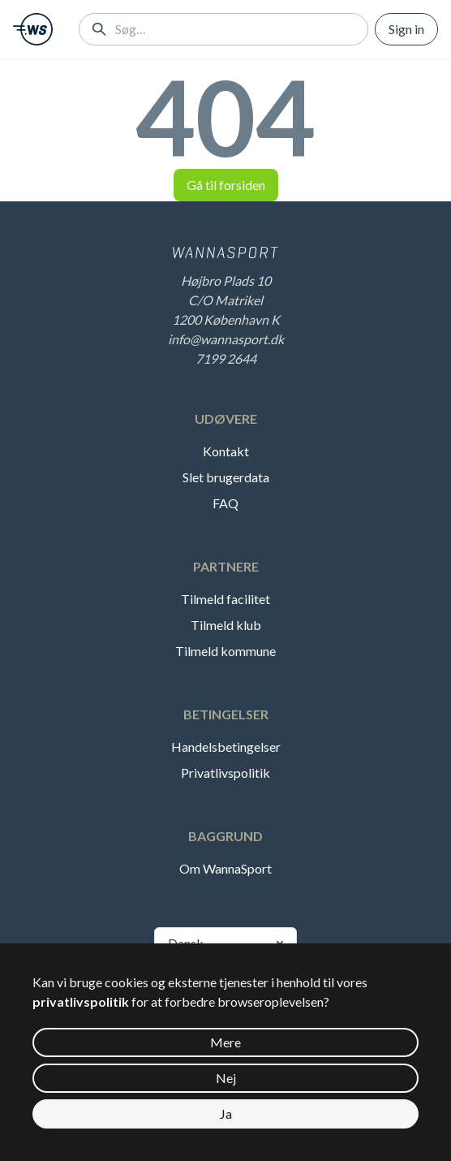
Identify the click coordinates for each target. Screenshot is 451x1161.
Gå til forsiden (226, 184)
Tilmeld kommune (225, 650)
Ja (226, 1113)
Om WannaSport (225, 868)
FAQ (225, 503)
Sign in (406, 29)
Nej (226, 1077)
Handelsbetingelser (226, 746)
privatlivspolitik (80, 1001)
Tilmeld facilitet (225, 598)
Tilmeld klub (226, 624)
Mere (225, 1042)
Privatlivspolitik (225, 772)
